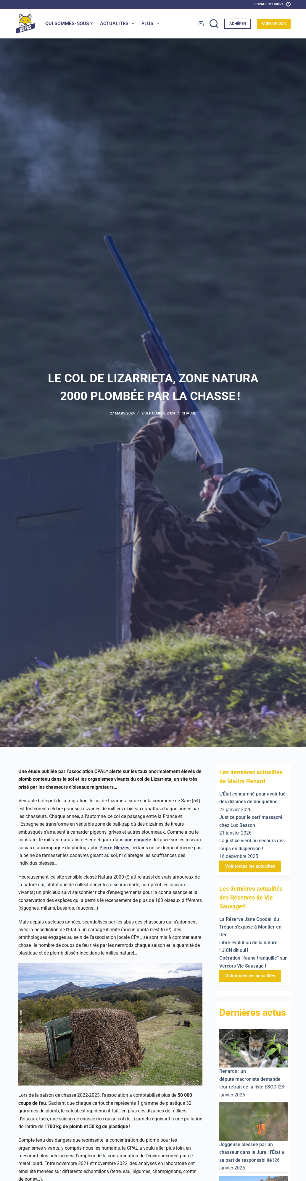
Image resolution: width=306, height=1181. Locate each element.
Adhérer (237, 23)
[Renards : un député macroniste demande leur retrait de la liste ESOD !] (253, 1048)
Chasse (189, 413)
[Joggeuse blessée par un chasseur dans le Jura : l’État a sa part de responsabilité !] (253, 1121)
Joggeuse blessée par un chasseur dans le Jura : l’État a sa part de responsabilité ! (251, 1152)
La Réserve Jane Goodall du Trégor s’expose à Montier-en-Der (251, 927)
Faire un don (273, 23)
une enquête (138, 840)
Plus (151, 23)
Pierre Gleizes (114, 847)
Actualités (118, 23)
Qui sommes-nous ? (69, 23)
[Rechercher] (214, 23)
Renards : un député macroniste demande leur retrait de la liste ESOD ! (250, 1079)
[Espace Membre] (273, 4)
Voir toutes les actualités (250, 866)
